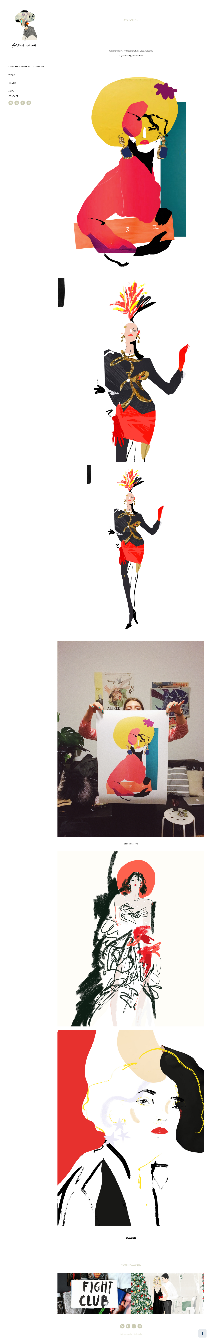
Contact (13, 96)
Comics (12, 83)
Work (11, 75)
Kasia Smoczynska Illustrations (26, 66)
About (11, 90)
